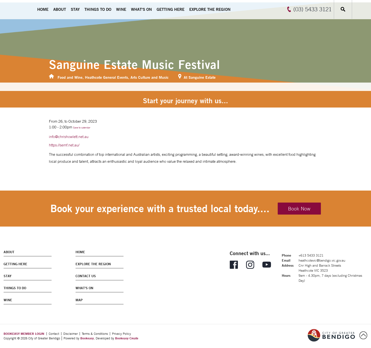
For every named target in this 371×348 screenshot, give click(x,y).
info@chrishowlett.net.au (68, 136)
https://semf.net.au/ (64, 145)
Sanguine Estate (202, 77)
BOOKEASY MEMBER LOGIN (24, 334)
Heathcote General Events (106, 77)
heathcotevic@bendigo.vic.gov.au (322, 260)
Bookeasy (87, 338)
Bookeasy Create (126, 338)
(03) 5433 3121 (312, 9)
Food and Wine (70, 77)
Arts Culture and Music (149, 77)
